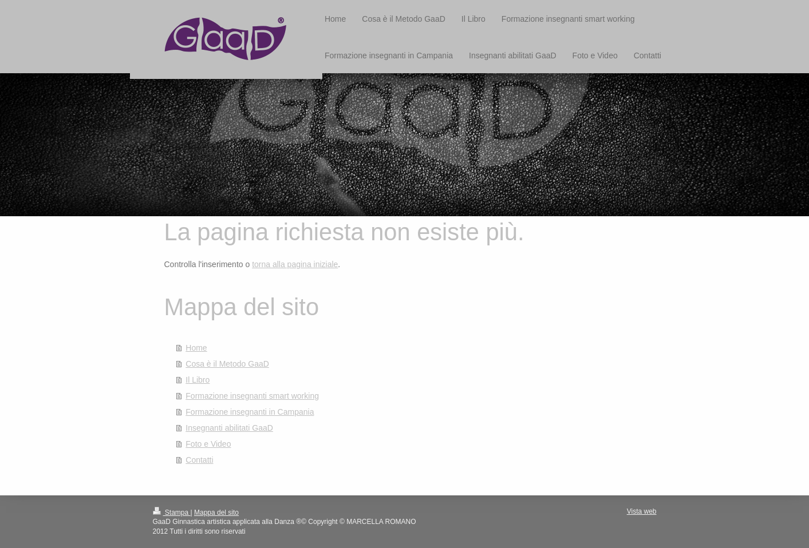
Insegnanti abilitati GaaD (229, 427)
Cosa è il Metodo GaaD (227, 363)
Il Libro (198, 379)
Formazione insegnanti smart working (252, 395)
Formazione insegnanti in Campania (250, 411)
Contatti (199, 459)
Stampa (172, 513)
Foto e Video (208, 443)
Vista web (642, 511)
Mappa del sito (216, 513)
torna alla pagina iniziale (295, 264)
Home (196, 347)
